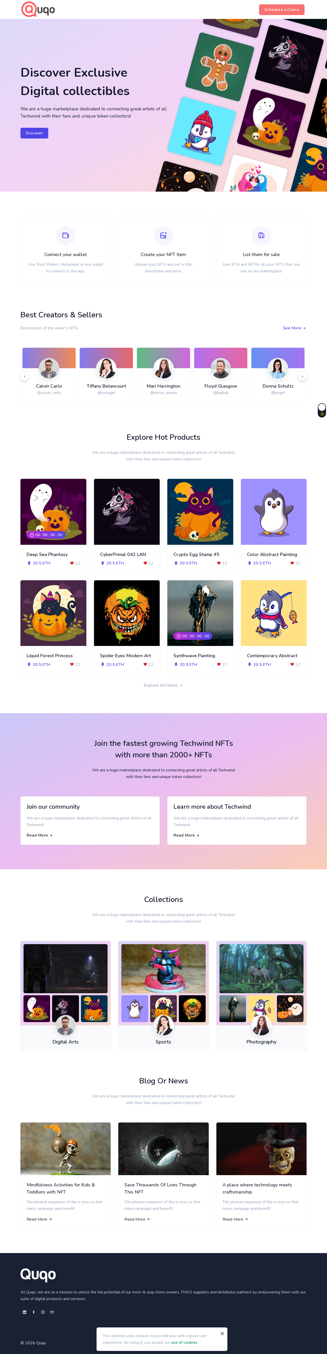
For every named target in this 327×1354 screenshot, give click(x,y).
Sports (163, 1042)
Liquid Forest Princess (50, 656)
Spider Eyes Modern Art (125, 656)
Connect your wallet (65, 254)
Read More (40, 835)
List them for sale (261, 254)
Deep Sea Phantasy (47, 554)
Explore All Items (163, 685)
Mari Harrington (163, 386)
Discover (34, 133)
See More (295, 328)
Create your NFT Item (163, 254)
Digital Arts (65, 1042)
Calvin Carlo (49, 386)
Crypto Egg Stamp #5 (196, 554)
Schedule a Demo (281, 10)
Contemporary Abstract (272, 656)
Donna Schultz (278, 386)
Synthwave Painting (194, 656)
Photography (261, 1042)
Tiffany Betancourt (106, 386)
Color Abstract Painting (272, 554)
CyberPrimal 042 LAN (123, 554)
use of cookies (184, 1342)
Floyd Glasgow (221, 386)
